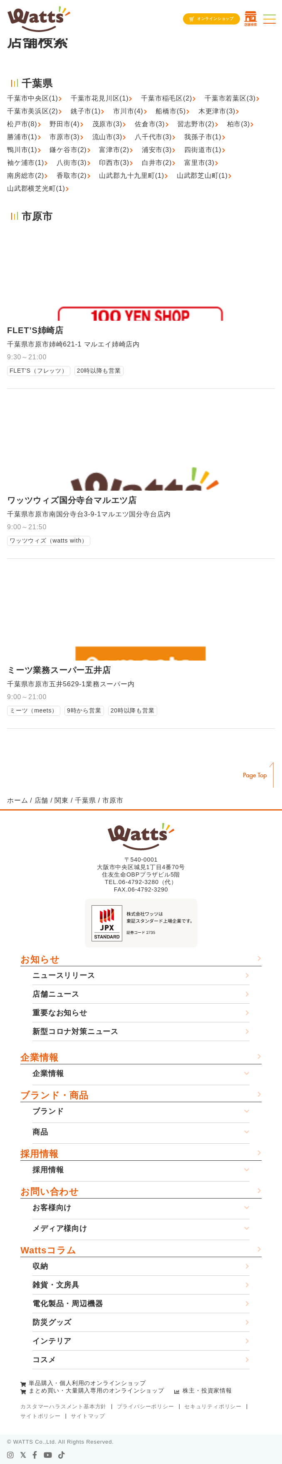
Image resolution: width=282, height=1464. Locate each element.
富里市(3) (199, 162)
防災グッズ (52, 1322)
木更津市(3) (216, 111)
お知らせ (39, 959)
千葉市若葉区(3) (230, 98)
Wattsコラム (48, 1250)
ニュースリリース (63, 975)
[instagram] (10, 1455)
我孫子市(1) (202, 136)
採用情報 (39, 1154)
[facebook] (34, 1455)
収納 (40, 1266)
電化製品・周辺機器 (67, 1303)
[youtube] (48, 1455)
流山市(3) (107, 136)
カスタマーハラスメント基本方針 (63, 1406)
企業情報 (39, 1057)
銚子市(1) (86, 111)
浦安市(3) (157, 149)
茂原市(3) (107, 124)
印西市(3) (114, 162)
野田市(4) (64, 124)
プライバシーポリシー (145, 1406)
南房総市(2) (25, 175)
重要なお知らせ (59, 1013)
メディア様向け (59, 1228)
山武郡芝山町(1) (202, 175)
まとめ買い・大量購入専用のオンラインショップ (96, 1390)
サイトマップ (88, 1416)
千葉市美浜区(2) (32, 111)
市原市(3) (64, 136)
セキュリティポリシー (213, 1406)
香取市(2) (72, 175)
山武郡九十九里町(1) (131, 175)
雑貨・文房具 (55, 1285)
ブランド (48, 1111)
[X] (23, 1455)
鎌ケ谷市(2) (68, 149)
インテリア (52, 1341)
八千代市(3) (153, 136)
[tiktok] (61, 1455)
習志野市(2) (195, 124)
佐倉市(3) (150, 124)
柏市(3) (238, 124)
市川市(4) (128, 111)
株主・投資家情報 (207, 1390)
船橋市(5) (171, 111)
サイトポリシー (40, 1416)
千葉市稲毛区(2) (166, 98)
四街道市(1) (202, 149)
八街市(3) (72, 162)
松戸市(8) (22, 124)
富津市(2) (114, 149)
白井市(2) (157, 162)
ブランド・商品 (54, 1095)
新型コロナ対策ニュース (75, 1031)
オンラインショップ (215, 19)
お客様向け (52, 1208)
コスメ (44, 1360)
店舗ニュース (55, 994)
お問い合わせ (49, 1191)
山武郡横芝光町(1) (36, 188)
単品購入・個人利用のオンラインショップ (87, 1383)
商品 (40, 1132)
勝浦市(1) (22, 136)
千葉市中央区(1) (32, 98)
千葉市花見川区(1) (100, 98)
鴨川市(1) (22, 149)
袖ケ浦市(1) (25, 162)
